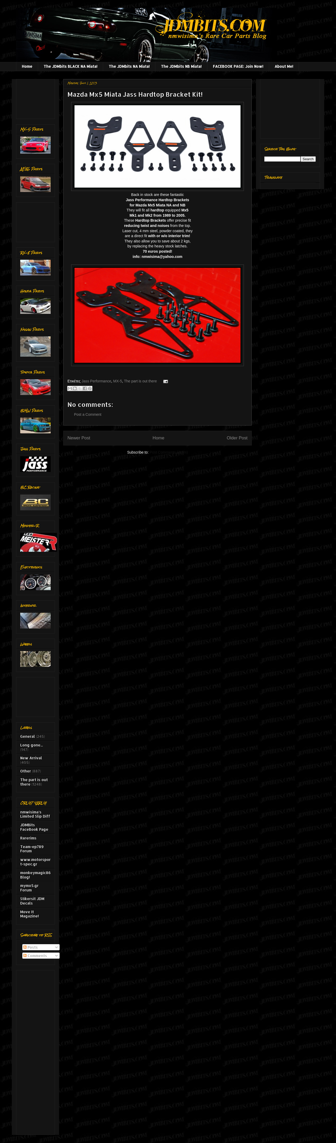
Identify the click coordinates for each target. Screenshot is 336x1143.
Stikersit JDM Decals (32, 900)
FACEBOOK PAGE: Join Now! (238, 66)
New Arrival (31, 758)
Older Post (237, 437)
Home (27, 66)
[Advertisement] (36, 97)
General (27, 736)
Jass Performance (96, 381)
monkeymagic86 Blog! (35, 874)
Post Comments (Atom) (169, 452)
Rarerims (28, 838)
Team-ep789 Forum (32, 848)
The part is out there (140, 381)
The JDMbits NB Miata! (181, 66)
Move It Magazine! (29, 914)
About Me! (284, 66)
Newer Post (78, 437)
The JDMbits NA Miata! (129, 66)
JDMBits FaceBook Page (34, 827)
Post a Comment (87, 414)
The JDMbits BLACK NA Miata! (70, 66)
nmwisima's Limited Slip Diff (35, 814)
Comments (35, 955)
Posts (30, 947)
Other (25, 771)
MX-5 (117, 381)
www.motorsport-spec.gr (35, 861)
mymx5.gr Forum (29, 887)
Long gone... (31, 745)
